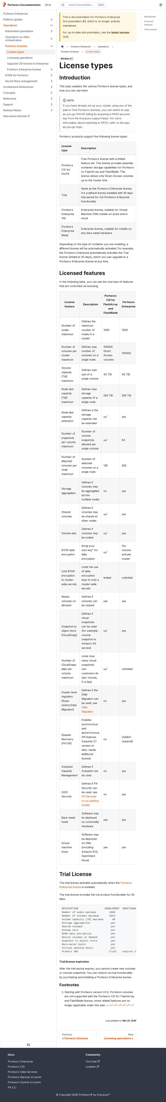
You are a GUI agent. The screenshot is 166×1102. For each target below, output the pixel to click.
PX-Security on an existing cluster (90, 801)
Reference (9, 98)
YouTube (93, 1061)
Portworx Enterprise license (24, 69)
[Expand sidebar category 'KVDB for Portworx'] (51, 75)
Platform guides (13, 19)
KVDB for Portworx (16, 75)
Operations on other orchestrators (17, 38)
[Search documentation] (83, 4)
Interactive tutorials (16, 116)
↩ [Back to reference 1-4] (119, 1005)
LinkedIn (92, 1066)
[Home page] (62, 46)
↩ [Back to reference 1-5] (123, 1005)
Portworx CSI (16, 1066)
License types (15, 52)
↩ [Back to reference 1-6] (128, 1005)
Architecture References (18, 87)
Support (8, 104)
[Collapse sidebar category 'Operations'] (51, 25)
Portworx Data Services (22, 1071)
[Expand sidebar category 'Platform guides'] (51, 19)
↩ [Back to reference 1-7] (132, 1005)
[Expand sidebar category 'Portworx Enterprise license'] (51, 69)
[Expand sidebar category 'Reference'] (51, 98)
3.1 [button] (46, 4)
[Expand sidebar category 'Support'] (51, 104)
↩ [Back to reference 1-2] (111, 1005)
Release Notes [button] (12, 110)
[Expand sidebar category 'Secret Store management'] (51, 81)
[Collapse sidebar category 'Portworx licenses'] (51, 46)
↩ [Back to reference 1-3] (115, 1005)
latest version (120, 32)
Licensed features (148, 23)
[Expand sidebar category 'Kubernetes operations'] (51, 31)
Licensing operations (20, 57)
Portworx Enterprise (15, 13)
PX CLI (12, 1087)
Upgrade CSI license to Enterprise (27, 63)
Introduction (150, 16)
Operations (10, 25)
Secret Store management (21, 81)
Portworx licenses (16, 46)
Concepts (9, 92)
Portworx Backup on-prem (24, 1077)
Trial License (150, 29)
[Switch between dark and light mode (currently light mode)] (160, 4)
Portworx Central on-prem (24, 1082)
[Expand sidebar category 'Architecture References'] (51, 86)
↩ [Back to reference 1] (108, 1005)
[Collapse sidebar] (28, 1044)
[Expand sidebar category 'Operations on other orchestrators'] (51, 38)
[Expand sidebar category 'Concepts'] (51, 92)
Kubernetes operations (19, 31)
